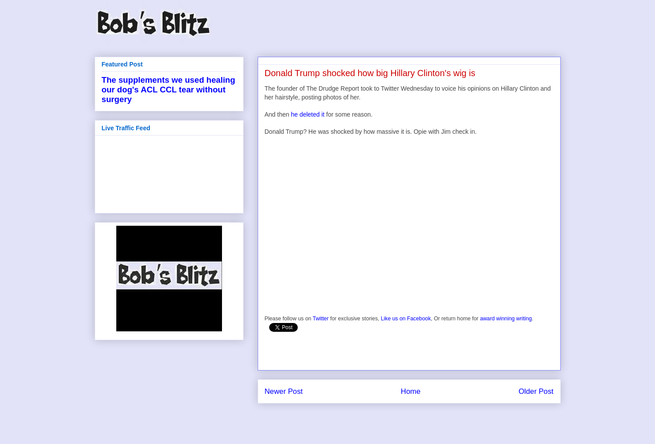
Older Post (535, 391)
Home (411, 391)
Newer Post (284, 391)
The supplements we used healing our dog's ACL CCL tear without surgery (168, 89)
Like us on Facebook (406, 319)
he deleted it (307, 114)
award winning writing (506, 319)
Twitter (321, 319)
